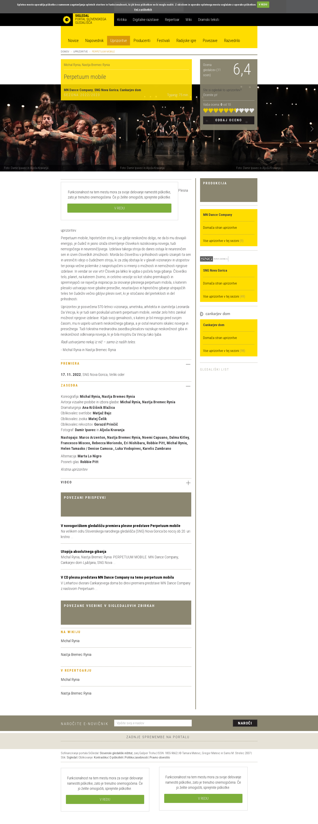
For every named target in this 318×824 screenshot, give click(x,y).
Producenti (142, 40)
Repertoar (172, 19)
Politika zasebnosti (136, 757)
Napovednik (94, 40)
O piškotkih (116, 757)
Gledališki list (214, 369)
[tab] (126, 364)
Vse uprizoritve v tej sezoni (221, 241)
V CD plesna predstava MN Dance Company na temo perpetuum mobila (117, 577)
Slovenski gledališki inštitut (116, 753)
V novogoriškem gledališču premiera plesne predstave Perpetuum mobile (120, 525)
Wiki (189, 19)
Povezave (210, 40)
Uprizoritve (118, 40)
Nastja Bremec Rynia (76, 654)
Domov (65, 51)
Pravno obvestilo (160, 757)
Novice (73, 40)
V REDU (263, 4)
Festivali (163, 40)
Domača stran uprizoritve (220, 228)
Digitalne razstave (146, 19)
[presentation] (227, 723)
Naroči (245, 723)
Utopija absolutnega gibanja (83, 551)
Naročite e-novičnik (85, 723)
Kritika (122, 19)
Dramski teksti (208, 19)
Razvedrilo (232, 40)
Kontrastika (101, 757)
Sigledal (72, 757)
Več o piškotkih (143, 9)
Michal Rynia (70, 640)
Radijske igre (186, 40)
